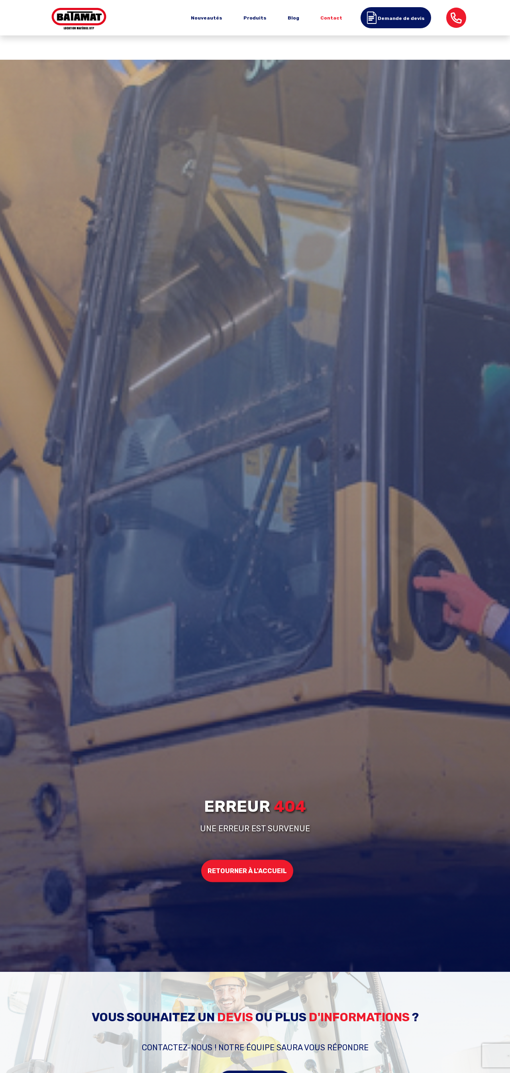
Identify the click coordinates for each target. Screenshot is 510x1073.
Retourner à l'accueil (247, 870)
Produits (255, 18)
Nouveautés (206, 18)
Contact (331, 18)
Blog (293, 18)
